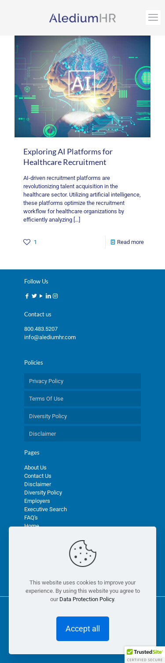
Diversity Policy (48, 416)
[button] (145, 654)
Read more (130, 242)
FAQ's (31, 517)
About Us (35, 467)
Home (31, 526)
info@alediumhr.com (50, 337)
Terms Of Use (46, 398)
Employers (37, 501)
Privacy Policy (46, 381)
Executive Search (45, 509)
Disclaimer (42, 433)
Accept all (83, 628)
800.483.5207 (41, 329)
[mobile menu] (153, 17)
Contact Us (37, 476)
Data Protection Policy (86, 599)
